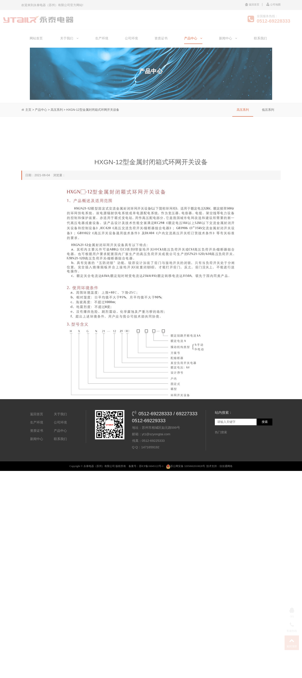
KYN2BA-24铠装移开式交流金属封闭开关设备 (70, 631)
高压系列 (243, 100)
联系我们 (260, 46)
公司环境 (131, 46)
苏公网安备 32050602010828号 (185, 486)
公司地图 (273, 4)
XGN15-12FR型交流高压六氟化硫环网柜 (249, 631)
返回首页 (252, 4)
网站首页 (36, 46)
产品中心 (193, 46)
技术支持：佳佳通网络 (219, 486)
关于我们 (69, 46)
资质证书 (161, 46)
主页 (28, 100)
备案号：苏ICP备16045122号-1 (146, 486)
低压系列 (268, 100)
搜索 (265, 442)
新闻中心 (228, 46)
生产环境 (101, 46)
